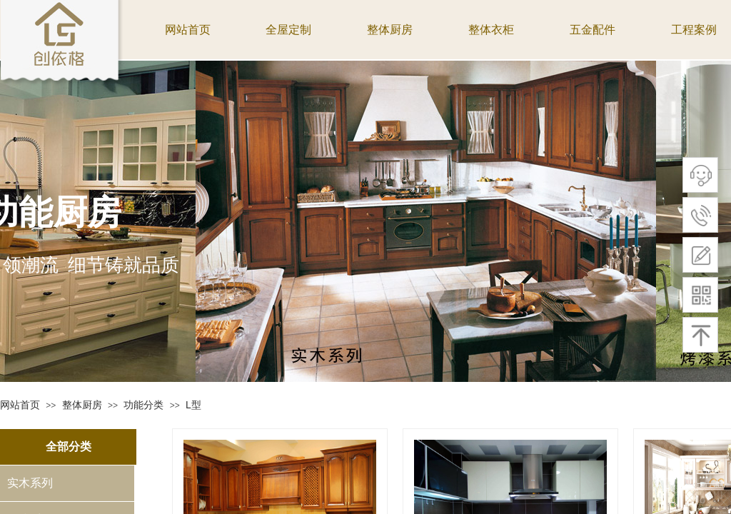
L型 (193, 404)
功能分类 (143, 404)
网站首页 (20, 404)
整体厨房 (82, 404)
